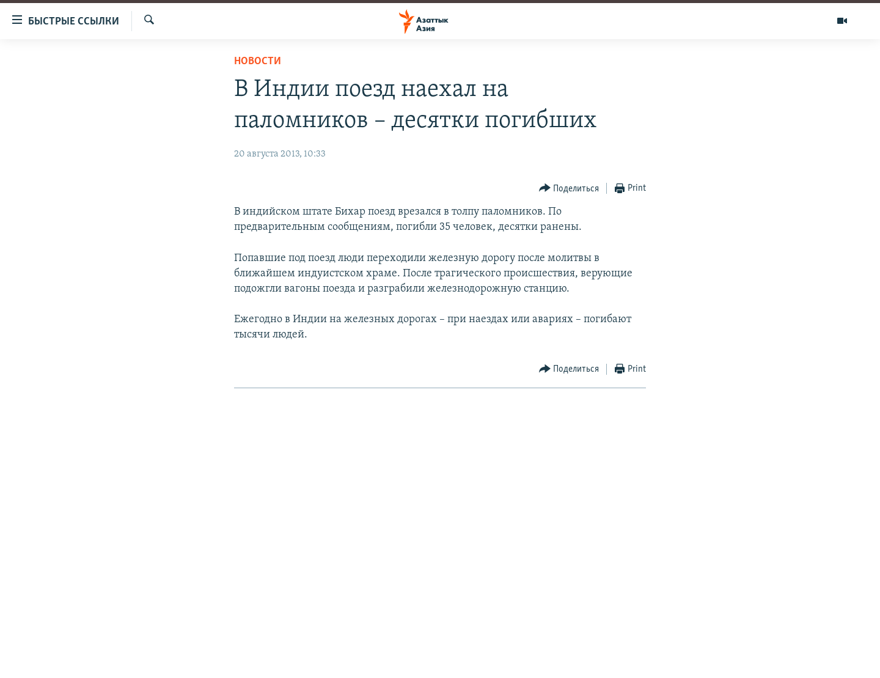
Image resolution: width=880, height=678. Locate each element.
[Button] (569, 188)
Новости (257, 61)
